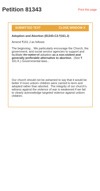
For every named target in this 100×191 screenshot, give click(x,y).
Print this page (87, 9)
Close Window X (72, 27)
